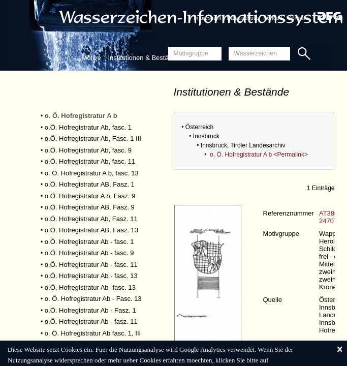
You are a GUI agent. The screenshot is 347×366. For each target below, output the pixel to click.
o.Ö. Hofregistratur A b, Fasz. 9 (90, 196)
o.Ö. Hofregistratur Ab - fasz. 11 (91, 321)
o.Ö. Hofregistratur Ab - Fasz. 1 (90, 310)
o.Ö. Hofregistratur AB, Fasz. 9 (90, 207)
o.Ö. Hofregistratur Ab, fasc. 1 (88, 127)
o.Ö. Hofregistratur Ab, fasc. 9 (88, 150)
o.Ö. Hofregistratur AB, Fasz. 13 (91, 230)
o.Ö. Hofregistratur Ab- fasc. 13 (90, 287)
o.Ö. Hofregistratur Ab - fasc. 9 (89, 253)
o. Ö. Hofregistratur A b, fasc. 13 (92, 173)
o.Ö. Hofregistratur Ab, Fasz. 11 (91, 219)
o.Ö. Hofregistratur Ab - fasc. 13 (91, 276)
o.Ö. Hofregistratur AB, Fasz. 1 (90, 184)
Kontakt (272, 18)
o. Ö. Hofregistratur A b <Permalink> (259, 154)
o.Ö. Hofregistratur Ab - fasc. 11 (91, 264)
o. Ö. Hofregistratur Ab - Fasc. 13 (93, 298)
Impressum (207, 18)
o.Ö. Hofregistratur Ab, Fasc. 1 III (93, 138)
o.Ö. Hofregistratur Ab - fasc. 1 (89, 242)
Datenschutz (242, 18)
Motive (91, 58)
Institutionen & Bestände (143, 58)
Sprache (298, 18)
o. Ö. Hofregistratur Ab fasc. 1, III (93, 333)
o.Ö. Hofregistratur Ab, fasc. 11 (90, 161)
